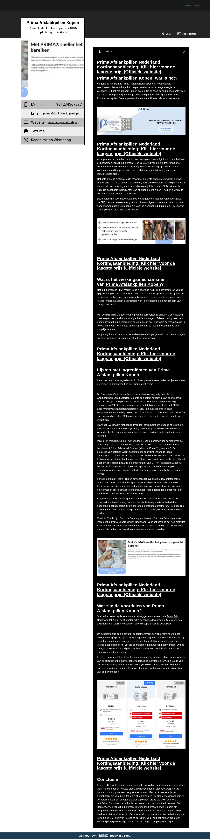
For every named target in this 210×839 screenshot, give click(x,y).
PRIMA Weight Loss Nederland (132, 290)
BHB (103, 202)
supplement (142, 325)
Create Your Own (192, 5)
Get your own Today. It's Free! (105, 835)
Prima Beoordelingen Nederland (129, 522)
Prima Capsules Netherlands (117, 803)
